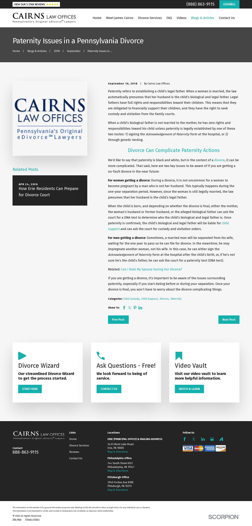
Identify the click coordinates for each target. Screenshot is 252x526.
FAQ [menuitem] (169, 18)
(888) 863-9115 (200, 4)
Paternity (176, 298)
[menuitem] (17, 519)
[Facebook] (184, 439)
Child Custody (131, 298)
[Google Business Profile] (212, 439)
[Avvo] (221, 439)
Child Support (149, 298)
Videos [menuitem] (181, 18)
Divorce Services (79, 445)
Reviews (74, 451)
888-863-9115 (26, 452)
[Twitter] (194, 439)
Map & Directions (118, 451)
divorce (219, 160)
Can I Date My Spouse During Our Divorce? (151, 269)
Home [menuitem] (97, 18)
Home (73, 439)
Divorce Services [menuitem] (150, 18)
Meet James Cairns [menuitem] (119, 18)
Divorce (164, 298)
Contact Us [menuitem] (227, 18)
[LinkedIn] (203, 439)
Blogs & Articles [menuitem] (202, 18)
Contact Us (75, 458)
